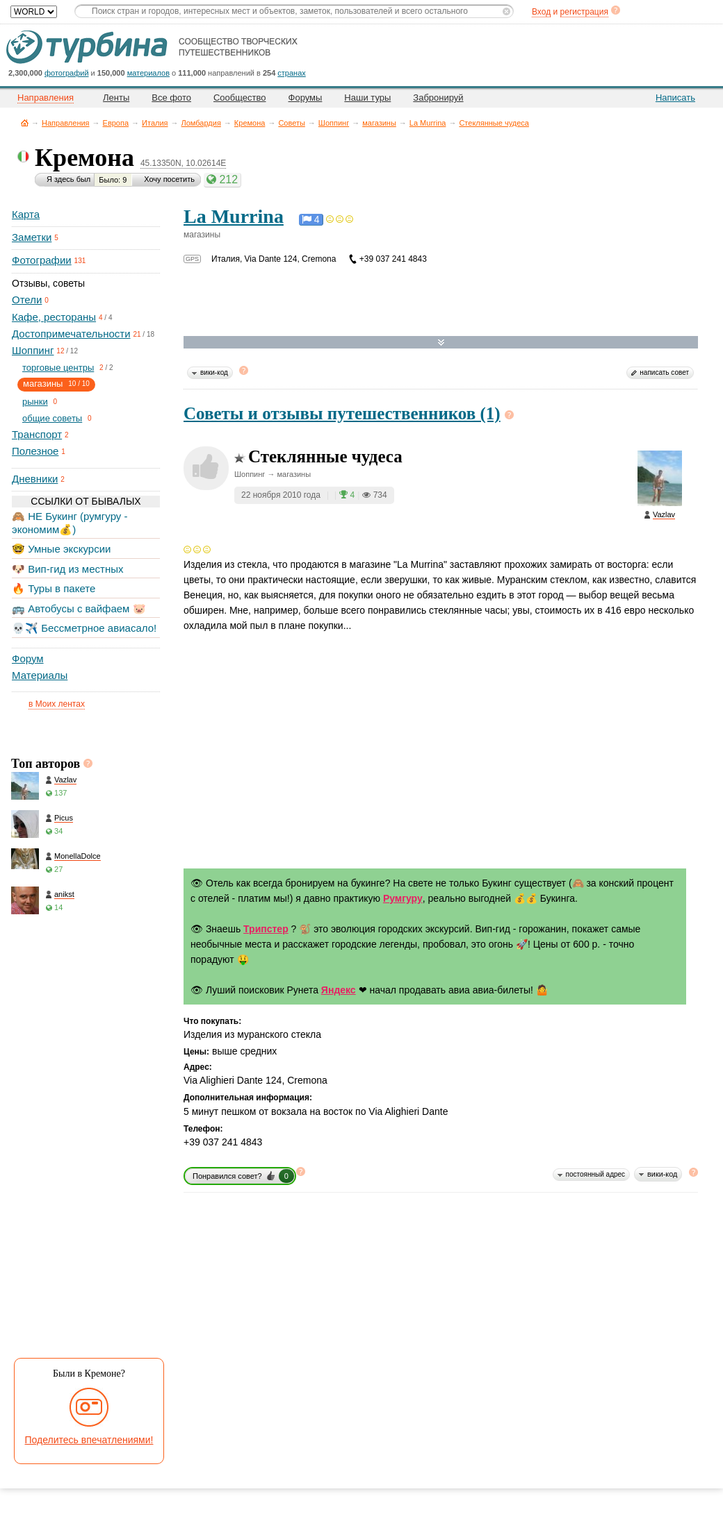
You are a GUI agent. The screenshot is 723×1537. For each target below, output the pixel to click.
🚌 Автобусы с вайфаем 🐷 (79, 608)
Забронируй (438, 97)
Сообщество (239, 97)
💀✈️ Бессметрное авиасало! (84, 628)
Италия (155, 123)
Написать (675, 97)
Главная (25, 122)
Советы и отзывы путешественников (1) (342, 413)
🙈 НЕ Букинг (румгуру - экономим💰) (70, 522)
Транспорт (37, 434)
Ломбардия (201, 123)
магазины (379, 123)
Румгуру (403, 898)
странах (291, 73)
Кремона (250, 123)
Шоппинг (333, 123)
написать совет (664, 372)
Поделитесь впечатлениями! (89, 1439)
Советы (291, 123)
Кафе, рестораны (54, 317)
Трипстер (266, 928)
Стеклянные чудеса (494, 123)
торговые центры (58, 367)
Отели (27, 299)
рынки (35, 401)
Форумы (306, 97)
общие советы (52, 418)
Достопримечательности (71, 333)
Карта (26, 214)
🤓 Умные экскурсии (61, 549)
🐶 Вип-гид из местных (67, 569)
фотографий (66, 73)
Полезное (35, 451)
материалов (148, 73)
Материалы (39, 675)
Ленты (116, 97)
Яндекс (338, 990)
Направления (66, 123)
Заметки (31, 237)
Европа (116, 123)
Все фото (171, 97)
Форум (28, 658)
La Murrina (427, 123)
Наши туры (367, 97)
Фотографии (42, 260)
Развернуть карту (441, 342)
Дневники (35, 479)
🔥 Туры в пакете (53, 588)
